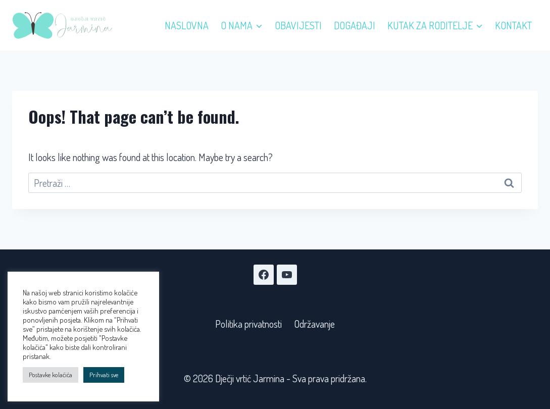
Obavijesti (298, 25)
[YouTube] (287, 275)
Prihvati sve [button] (103, 375)
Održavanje (314, 323)
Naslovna (187, 25)
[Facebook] (264, 275)
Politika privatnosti (248, 323)
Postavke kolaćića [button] (50, 375)
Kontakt (513, 25)
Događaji (354, 25)
